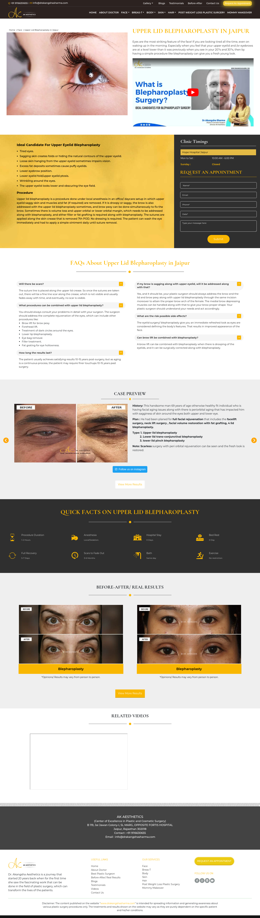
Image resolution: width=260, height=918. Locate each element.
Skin (144, 877)
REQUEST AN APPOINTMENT (214, 861)
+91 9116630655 (18, 3)
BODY (150, 12)
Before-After (195, 3)
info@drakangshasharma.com (49, 3)
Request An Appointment (237, 3)
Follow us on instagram (130, 469)
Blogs (161, 3)
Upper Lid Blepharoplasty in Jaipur (41, 30)
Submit (218, 239)
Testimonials (176, 3)
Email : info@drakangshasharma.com (130, 836)
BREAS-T (137, 12)
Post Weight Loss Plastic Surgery (161, 884)
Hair (144, 880)
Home (12, 30)
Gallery (147, 3)
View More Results (130, 484)
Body (145, 873)
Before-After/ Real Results (105, 877)
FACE (124, 12)
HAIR (171, 12)
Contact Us (212, 3)
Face (19, 30)
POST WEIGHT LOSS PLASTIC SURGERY (201, 12)
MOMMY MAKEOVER (239, 12)
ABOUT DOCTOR (109, 12)
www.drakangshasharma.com (118, 903)
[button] (6, 439)
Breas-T (146, 869)
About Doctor (99, 869)
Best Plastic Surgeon (103, 873)
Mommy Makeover (153, 887)
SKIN (161, 12)
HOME (93, 12)
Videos (95, 888)
